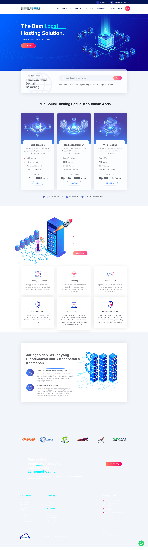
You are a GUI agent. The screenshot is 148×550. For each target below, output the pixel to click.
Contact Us (50, 502)
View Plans (29, 47)
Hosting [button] (78, 8)
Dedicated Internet (115, 8)
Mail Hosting (66, 8)
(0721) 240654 (110, 511)
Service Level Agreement (55, 522)
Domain (56, 8)
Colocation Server (26, 517)
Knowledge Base (52, 505)
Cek (117, 85)
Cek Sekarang (114, 467)
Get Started (74, 254)
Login (49, 515)
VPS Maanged (24, 512)
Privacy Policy (51, 520)
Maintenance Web (26, 521)
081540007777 (104, 2)
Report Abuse (51, 525)
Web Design (101, 8)
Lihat (37, 190)
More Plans (74, 190)
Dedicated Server (25, 514)
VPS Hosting (24, 509)
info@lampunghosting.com (122, 2)
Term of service (52, 518)
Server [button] (89, 8)
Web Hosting (24, 505)
